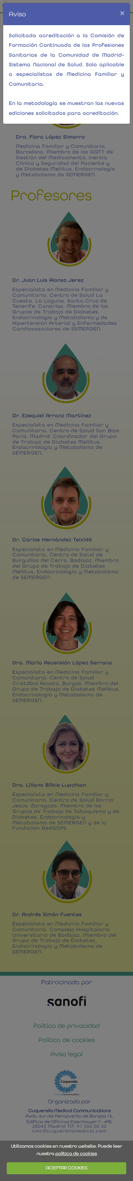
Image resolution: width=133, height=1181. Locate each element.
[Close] (122, 12)
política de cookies (76, 1153)
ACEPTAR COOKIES (66, 1167)
